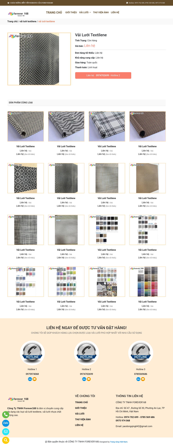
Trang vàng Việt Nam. (119, 442)
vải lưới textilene (28, 21)
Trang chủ (12, 21)
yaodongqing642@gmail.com (137, 426)
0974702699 (102, 75)
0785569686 (140, 374)
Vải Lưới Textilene (25, 146)
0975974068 (32, 374)
